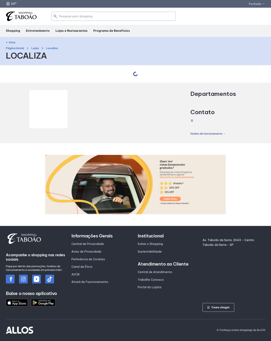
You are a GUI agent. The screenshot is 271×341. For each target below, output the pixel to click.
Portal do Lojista (149, 287)
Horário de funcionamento (207, 133)
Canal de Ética (81, 266)
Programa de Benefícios (111, 31)
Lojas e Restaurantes (71, 31)
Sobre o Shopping (150, 244)
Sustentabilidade (150, 251)
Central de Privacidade (87, 244)
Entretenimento (38, 31)
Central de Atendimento (155, 272)
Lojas (35, 48)
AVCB (75, 274)
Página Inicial (15, 48)
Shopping (13, 31)
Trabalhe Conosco (151, 279)
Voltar (11, 42)
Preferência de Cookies (88, 259)
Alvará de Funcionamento (89, 282)
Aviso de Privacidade (86, 251)
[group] (135, 184)
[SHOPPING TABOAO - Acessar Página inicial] (21, 16)
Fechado (257, 4)
